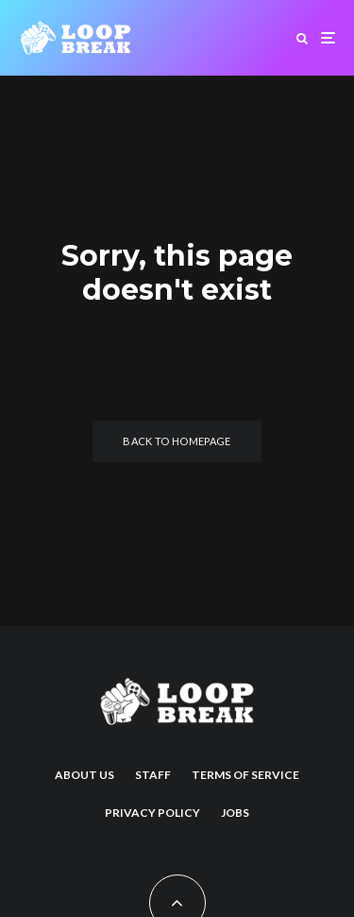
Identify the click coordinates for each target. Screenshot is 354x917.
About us (84, 775)
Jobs (235, 812)
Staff (153, 775)
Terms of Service (245, 775)
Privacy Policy (152, 812)
